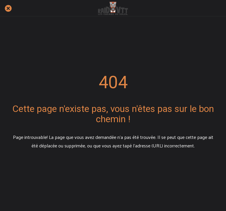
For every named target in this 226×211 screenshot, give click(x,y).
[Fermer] (8, 8)
